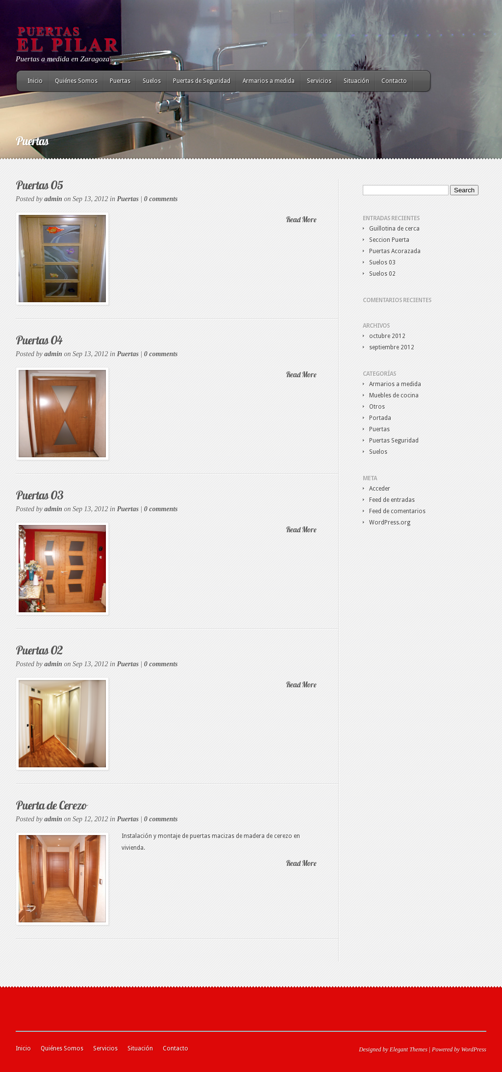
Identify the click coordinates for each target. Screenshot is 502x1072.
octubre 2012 (387, 336)
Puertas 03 (39, 495)
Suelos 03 (382, 262)
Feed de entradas (392, 500)
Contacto (394, 81)
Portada (380, 418)
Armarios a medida (269, 81)
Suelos (152, 81)
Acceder (379, 488)
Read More (301, 219)
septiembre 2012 (391, 347)
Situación (356, 81)
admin (53, 199)
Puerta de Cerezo (51, 805)
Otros (377, 406)
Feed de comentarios (397, 511)
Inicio (35, 81)
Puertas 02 (39, 650)
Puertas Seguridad (394, 440)
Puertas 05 (39, 185)
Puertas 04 (39, 340)
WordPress (473, 1049)
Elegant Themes (408, 1049)
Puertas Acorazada (395, 251)
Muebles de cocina (394, 395)
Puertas (120, 81)
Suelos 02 (382, 273)
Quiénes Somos (76, 81)
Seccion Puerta (389, 239)
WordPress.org (389, 522)
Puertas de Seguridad (201, 81)
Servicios (319, 81)
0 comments (161, 199)
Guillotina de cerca (394, 228)
